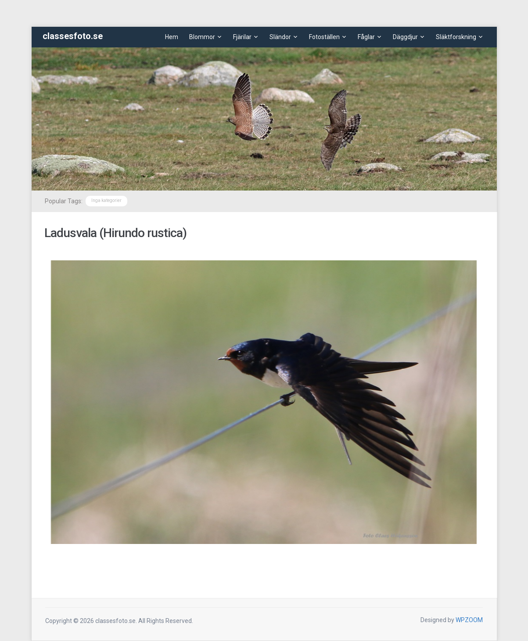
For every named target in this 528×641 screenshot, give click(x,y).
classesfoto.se (73, 36)
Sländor (280, 36)
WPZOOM (469, 619)
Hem (171, 36)
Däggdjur (405, 36)
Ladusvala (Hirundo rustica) (115, 233)
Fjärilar (242, 36)
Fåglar (366, 36)
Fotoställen (324, 36)
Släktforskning (456, 36)
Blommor (202, 36)
